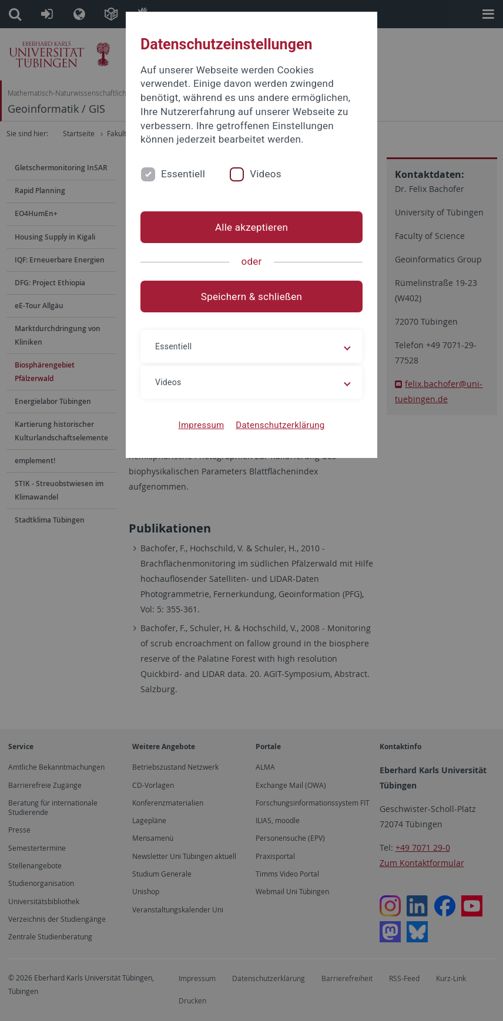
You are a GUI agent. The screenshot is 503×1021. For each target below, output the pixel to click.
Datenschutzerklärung (280, 425)
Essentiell (183, 174)
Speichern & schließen (251, 296)
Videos (265, 174)
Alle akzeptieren (251, 227)
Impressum (201, 425)
